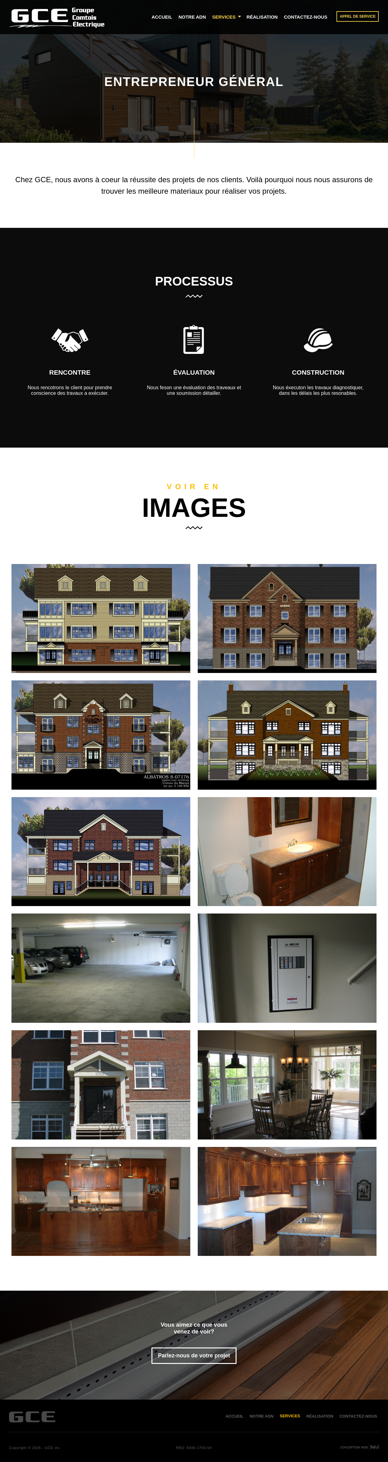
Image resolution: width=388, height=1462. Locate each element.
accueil (161, 17)
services (227, 17)
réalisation (262, 17)
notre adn (192, 17)
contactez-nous (305, 17)
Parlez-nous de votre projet (194, 1355)
